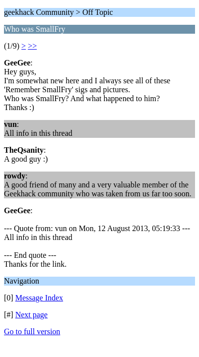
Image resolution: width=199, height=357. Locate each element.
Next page (31, 314)
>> (32, 46)
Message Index (39, 298)
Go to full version (32, 331)
